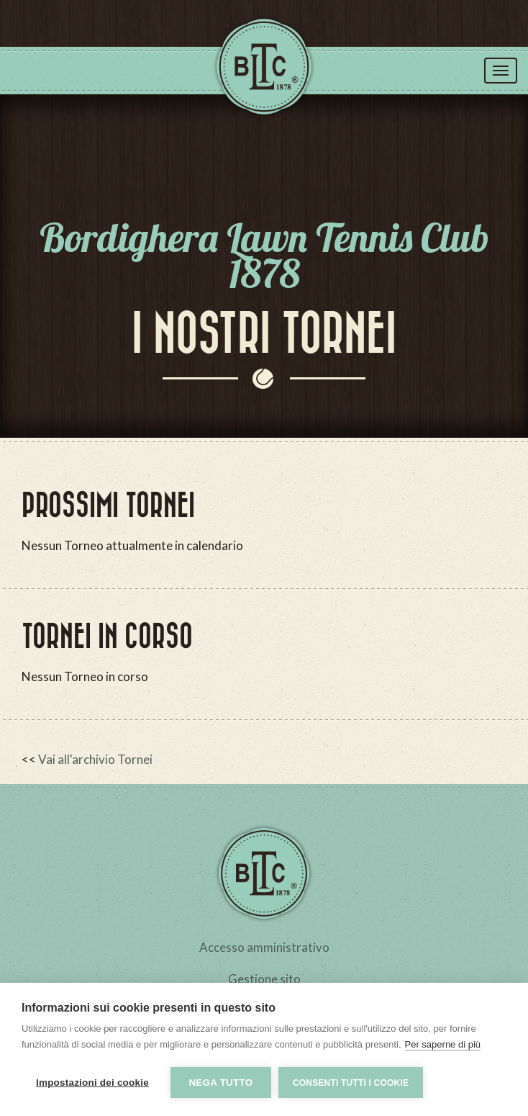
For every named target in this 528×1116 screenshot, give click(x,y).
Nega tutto (220, 1082)
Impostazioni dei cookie (92, 1082)
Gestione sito (264, 978)
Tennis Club (264, 71)
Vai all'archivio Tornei (95, 759)
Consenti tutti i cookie (351, 1083)
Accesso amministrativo (264, 947)
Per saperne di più (443, 1044)
